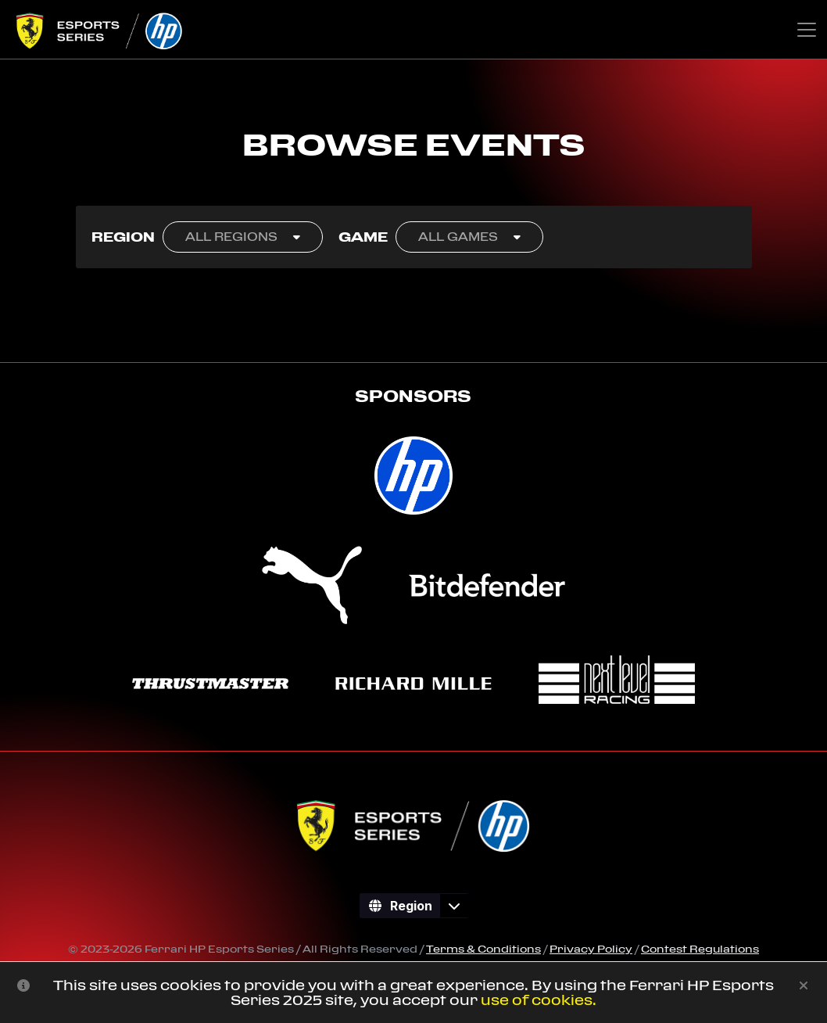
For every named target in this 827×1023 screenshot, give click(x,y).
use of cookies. (538, 999)
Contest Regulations (700, 948)
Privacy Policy (591, 948)
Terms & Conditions (483, 948)
